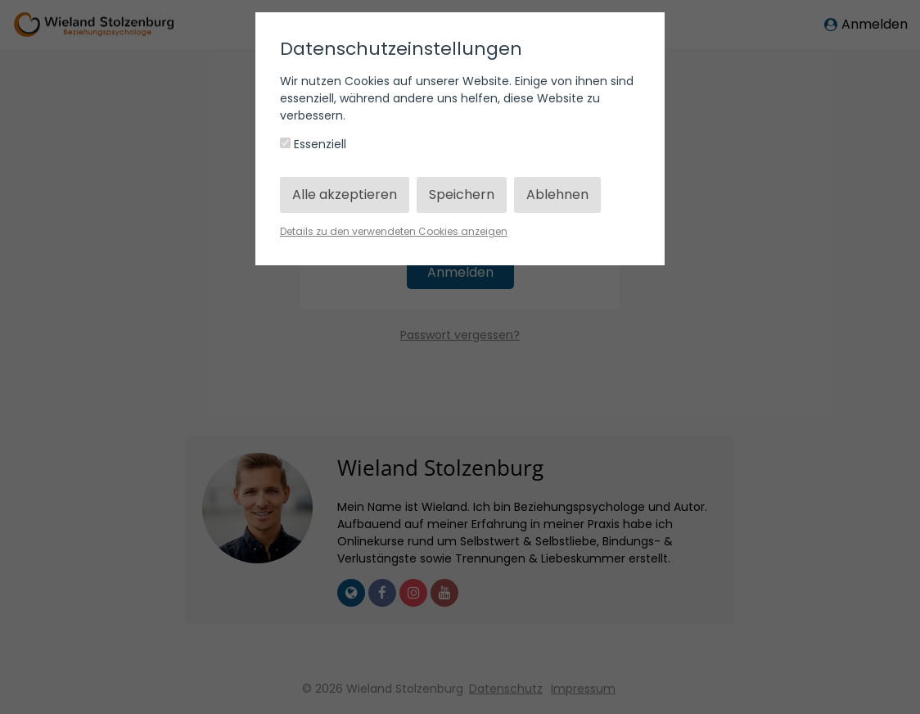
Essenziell (313, 144)
